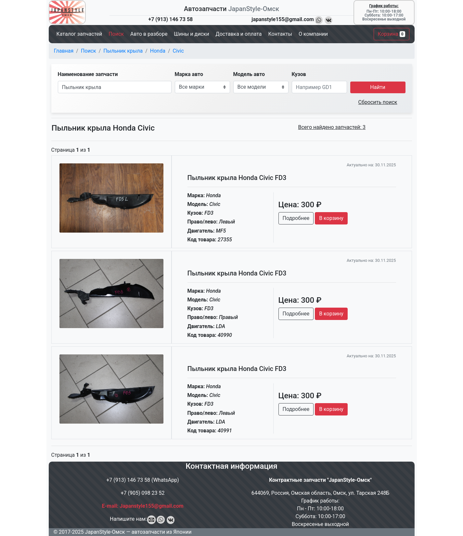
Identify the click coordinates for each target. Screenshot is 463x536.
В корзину (331, 218)
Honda (157, 51)
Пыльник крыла (123, 51)
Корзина (391, 34)
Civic (178, 51)
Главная (64, 51)
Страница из (70, 150)
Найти (377, 87)
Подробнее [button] (296, 218)
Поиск (88, 51)
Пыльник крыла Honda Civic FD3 (237, 178)
